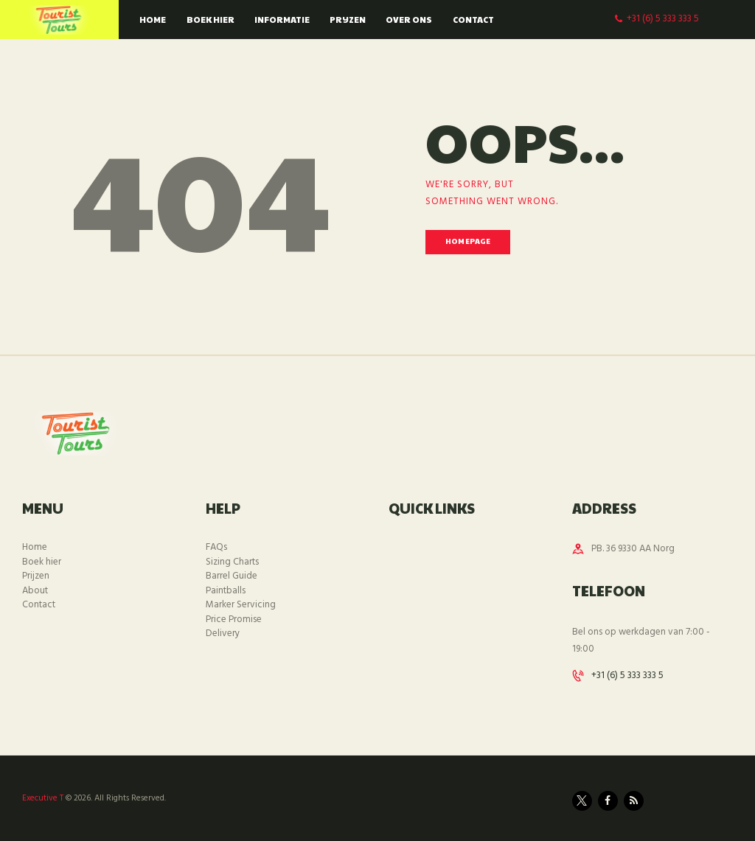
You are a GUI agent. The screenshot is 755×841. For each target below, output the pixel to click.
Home (34, 547)
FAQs (216, 547)
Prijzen (35, 576)
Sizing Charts (232, 562)
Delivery (223, 633)
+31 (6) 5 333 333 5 (627, 675)
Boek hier (41, 562)
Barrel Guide (231, 576)
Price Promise (234, 619)
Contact (38, 605)
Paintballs (226, 591)
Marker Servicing (241, 605)
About (35, 591)
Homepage (467, 241)
